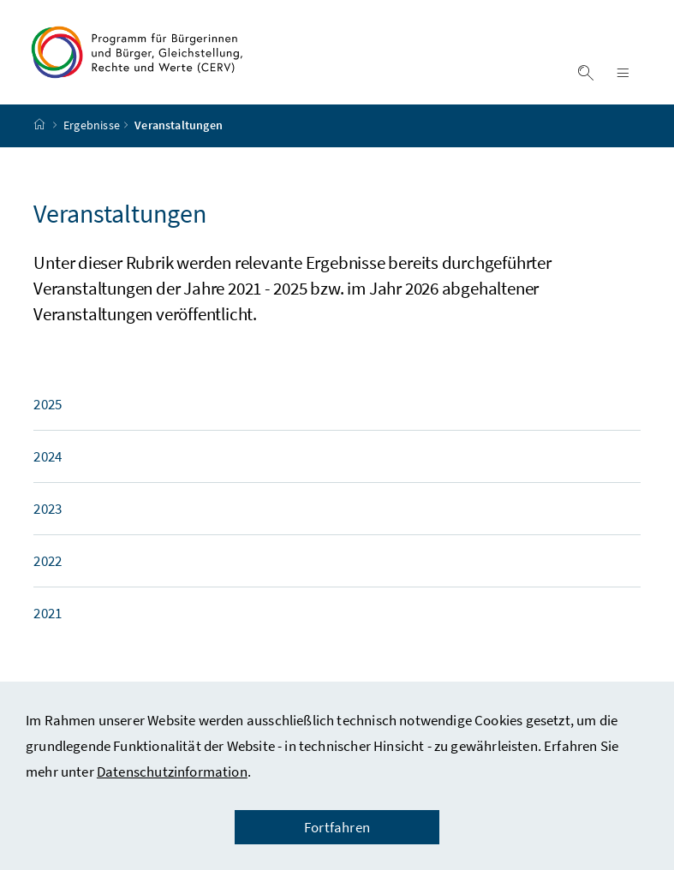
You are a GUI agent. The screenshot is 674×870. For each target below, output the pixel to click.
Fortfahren (337, 827)
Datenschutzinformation (172, 771)
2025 (47, 417)
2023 (47, 522)
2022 (47, 574)
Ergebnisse (91, 139)
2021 (47, 626)
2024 (47, 470)
